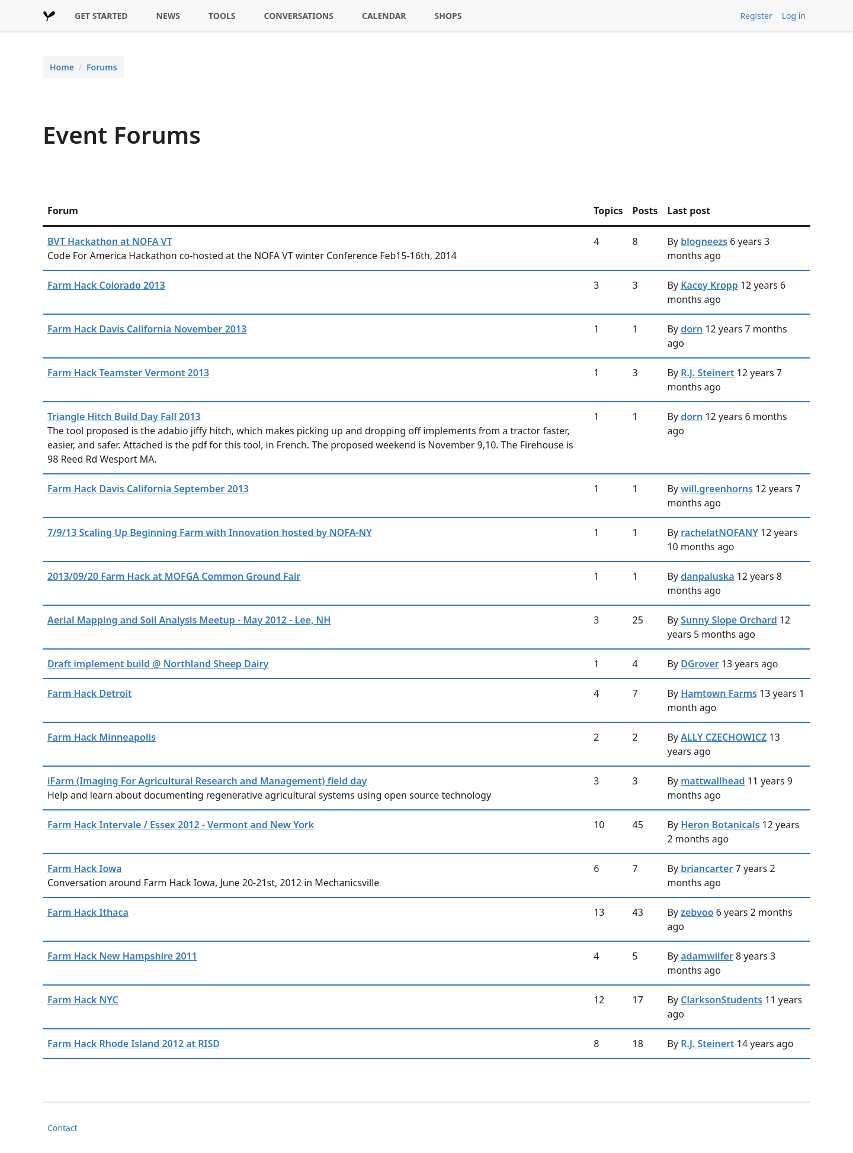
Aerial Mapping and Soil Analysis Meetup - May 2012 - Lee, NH (189, 619)
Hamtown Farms (719, 693)
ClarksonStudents (721, 999)
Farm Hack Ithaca (88, 912)
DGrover (700, 663)
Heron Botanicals (720, 824)
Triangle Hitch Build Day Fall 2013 (124, 416)
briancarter (707, 868)
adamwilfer (707, 956)
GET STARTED (101, 15)
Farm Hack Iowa (84, 868)
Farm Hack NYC (82, 999)
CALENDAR (384, 15)
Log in (794, 15)
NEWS (168, 15)
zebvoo (697, 912)
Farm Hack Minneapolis (101, 737)
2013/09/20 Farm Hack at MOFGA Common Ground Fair (173, 576)
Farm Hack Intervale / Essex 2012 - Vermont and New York (180, 824)
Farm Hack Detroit (89, 693)
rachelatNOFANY (719, 532)
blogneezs (704, 241)
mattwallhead (713, 780)
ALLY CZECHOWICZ (724, 737)
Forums (101, 67)
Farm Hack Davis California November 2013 (146, 328)
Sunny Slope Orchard (729, 619)
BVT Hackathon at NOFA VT (109, 241)
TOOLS (222, 15)
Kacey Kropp (709, 285)
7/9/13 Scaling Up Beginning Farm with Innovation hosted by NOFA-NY (209, 532)
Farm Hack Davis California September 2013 (148, 488)
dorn (692, 328)
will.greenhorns (717, 488)
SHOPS (448, 15)
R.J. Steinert (707, 372)
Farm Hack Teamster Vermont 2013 (128, 372)
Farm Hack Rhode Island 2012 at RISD (133, 1043)
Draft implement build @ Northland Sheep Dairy (157, 663)
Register (756, 15)
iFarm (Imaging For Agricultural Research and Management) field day (207, 780)
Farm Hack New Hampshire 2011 (122, 956)
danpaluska (707, 576)
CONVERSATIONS (298, 15)
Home (62, 67)
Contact (62, 1127)
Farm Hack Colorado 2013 (106, 285)
